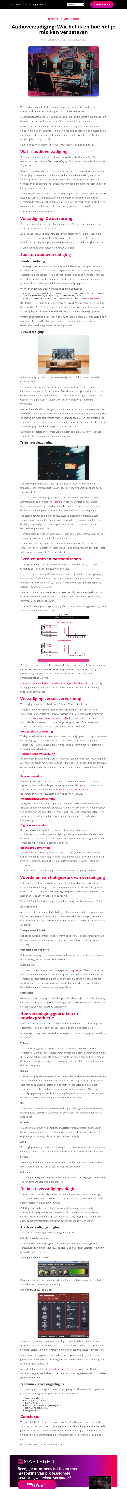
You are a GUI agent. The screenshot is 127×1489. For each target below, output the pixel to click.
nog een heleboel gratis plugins (62, 1369)
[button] (38, 4)
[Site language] (75, 4)
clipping (56, 501)
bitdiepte (31, 852)
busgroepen (76, 970)
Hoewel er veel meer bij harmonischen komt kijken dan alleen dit (54, 683)
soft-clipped (94, 298)
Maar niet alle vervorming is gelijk (50, 718)
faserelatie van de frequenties (72, 789)
